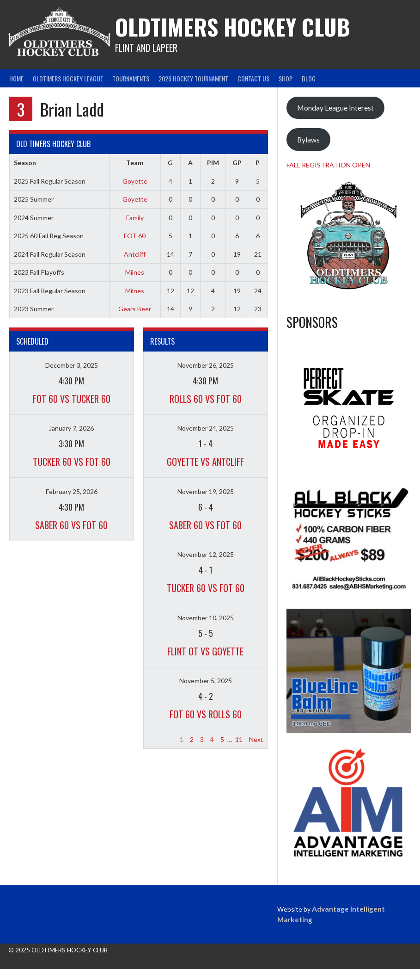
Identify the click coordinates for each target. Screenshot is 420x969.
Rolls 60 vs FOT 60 (206, 399)
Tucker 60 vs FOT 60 (71, 462)
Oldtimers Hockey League (68, 78)
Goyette (134, 181)
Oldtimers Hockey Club (232, 26)
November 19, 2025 (205, 491)
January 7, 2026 (71, 428)
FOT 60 (135, 236)
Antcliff (135, 254)
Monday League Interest (335, 107)
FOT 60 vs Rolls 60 (206, 714)
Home (16, 78)
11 (239, 739)
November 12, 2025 (205, 554)
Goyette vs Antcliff (205, 462)
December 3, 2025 (71, 365)
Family (135, 218)
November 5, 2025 (205, 681)
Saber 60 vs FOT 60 (71, 525)
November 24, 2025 (205, 428)
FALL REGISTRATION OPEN (328, 165)
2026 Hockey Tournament (193, 78)
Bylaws (308, 139)
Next (256, 739)
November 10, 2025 (205, 618)
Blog (309, 78)
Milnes (134, 272)
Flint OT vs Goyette (205, 651)
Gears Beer (134, 309)
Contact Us (253, 78)
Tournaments (130, 78)
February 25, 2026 (71, 491)
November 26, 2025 (205, 365)
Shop (285, 78)
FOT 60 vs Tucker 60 (71, 399)
